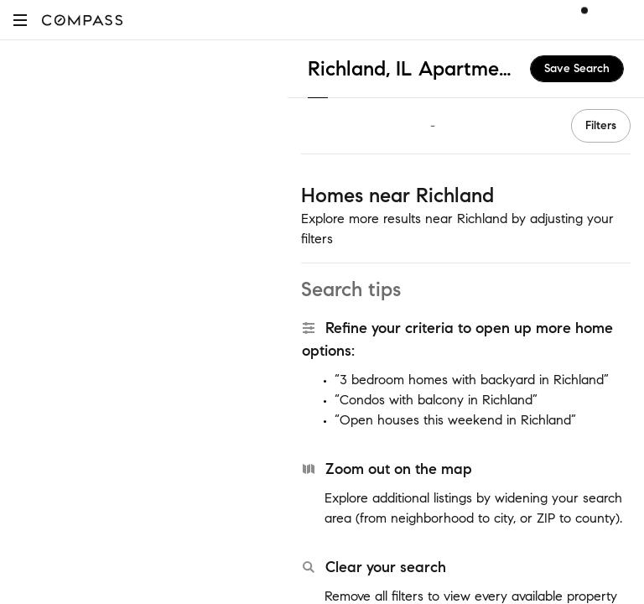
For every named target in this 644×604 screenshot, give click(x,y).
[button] (20, 19)
